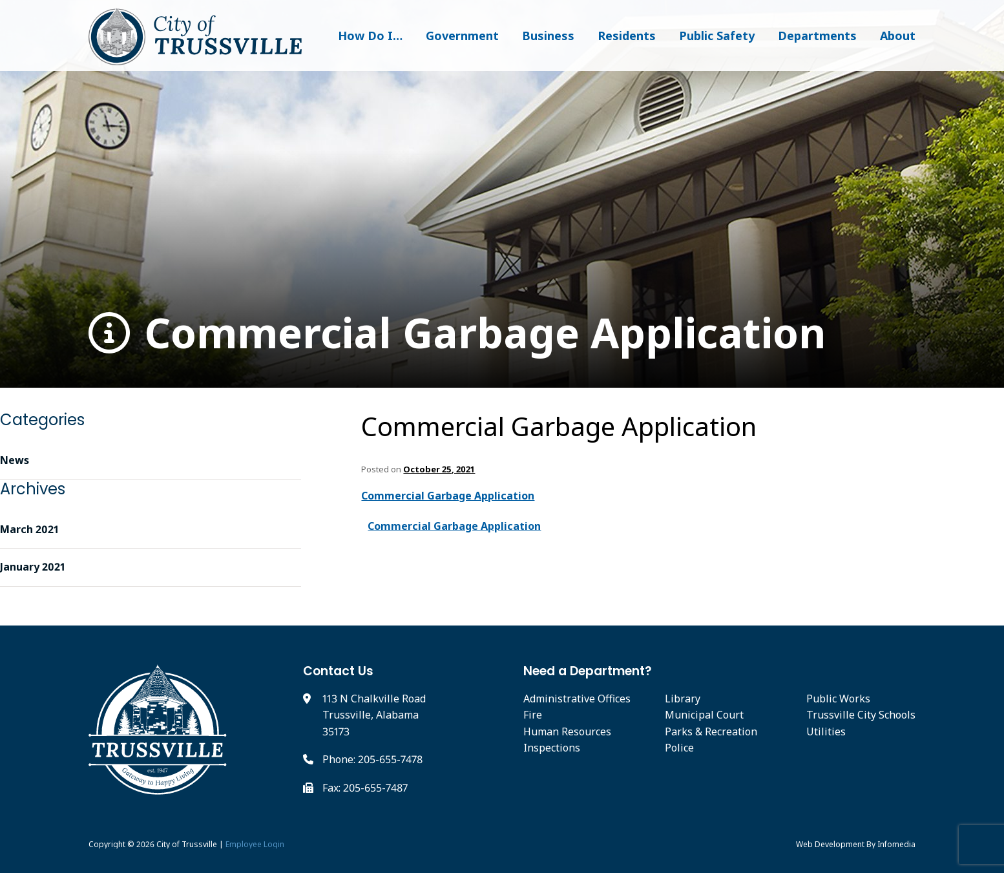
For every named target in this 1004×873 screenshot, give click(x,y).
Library (682, 698)
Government (462, 35)
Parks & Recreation (711, 731)
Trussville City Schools (860, 715)
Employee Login (254, 844)
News (14, 460)
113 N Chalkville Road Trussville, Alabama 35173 (374, 715)
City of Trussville (186, 844)
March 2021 (29, 529)
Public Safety (717, 35)
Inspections (551, 748)
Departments (817, 35)
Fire (532, 715)
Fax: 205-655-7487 (365, 788)
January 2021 (32, 567)
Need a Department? (587, 671)
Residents (627, 35)
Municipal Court (704, 715)
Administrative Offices (577, 698)
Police (679, 748)
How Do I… (370, 35)
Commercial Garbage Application (457, 333)
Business (548, 35)
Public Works (838, 698)
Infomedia (896, 844)
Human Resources (567, 731)
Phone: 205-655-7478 (372, 759)
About (897, 35)
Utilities (826, 731)
